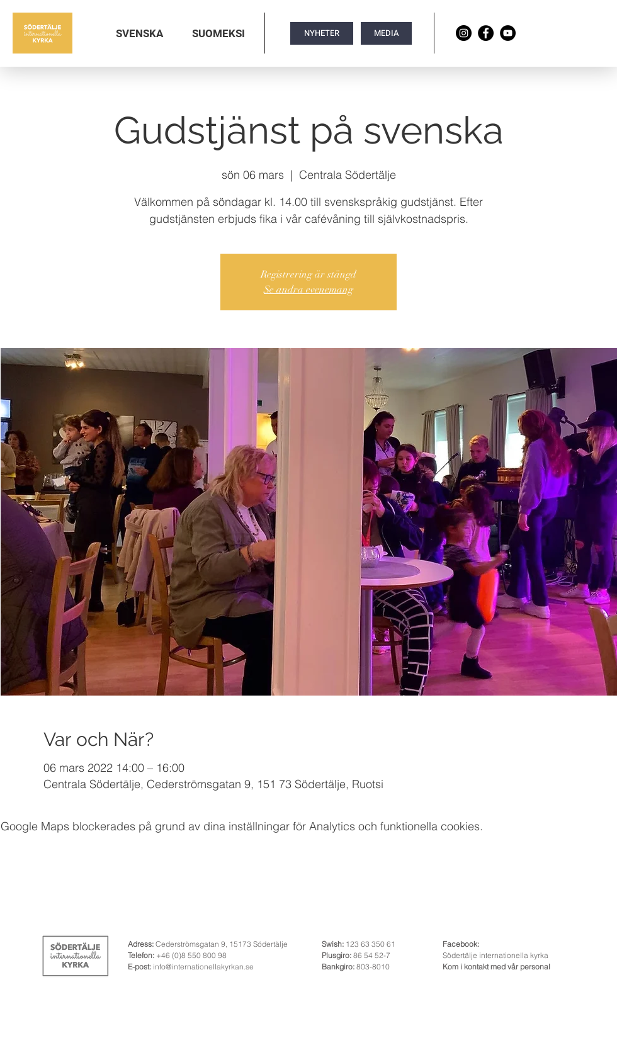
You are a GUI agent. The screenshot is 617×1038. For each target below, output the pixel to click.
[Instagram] (464, 33)
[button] (139, 33)
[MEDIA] (386, 33)
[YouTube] (508, 33)
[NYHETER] (321, 33)
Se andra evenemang (308, 289)
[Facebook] (486, 33)
